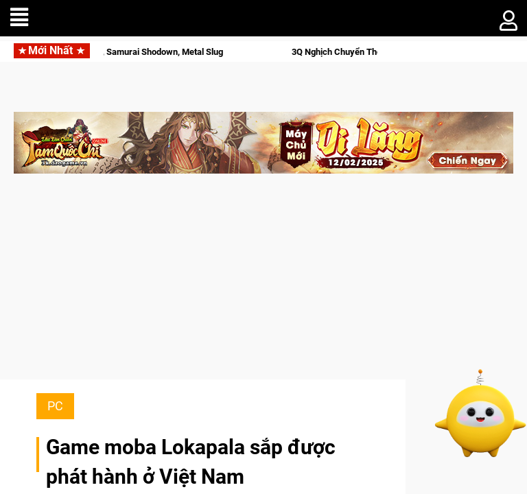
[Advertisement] (263, 283)
